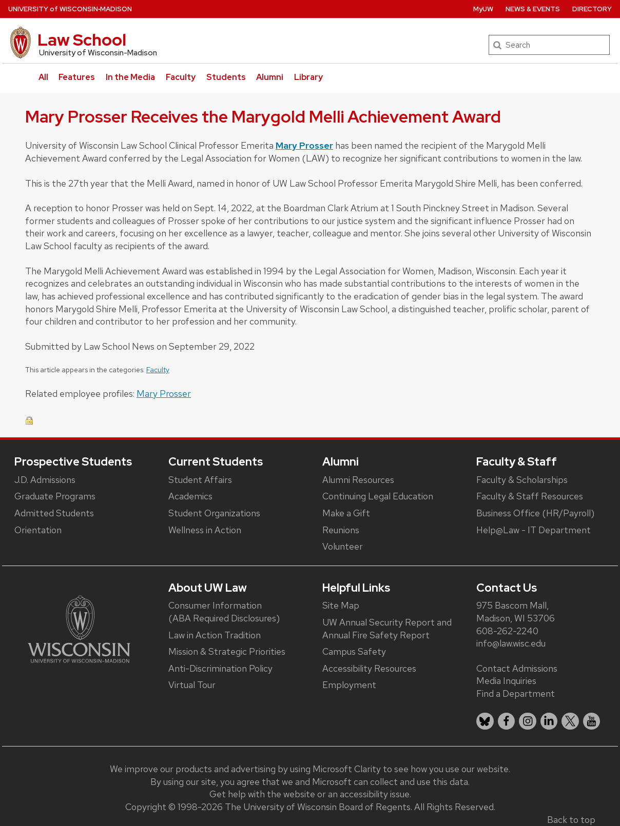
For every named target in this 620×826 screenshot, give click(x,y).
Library (308, 77)
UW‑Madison (70, 9)
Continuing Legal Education (377, 496)
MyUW (483, 9)
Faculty (181, 77)
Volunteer (342, 546)
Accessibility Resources (369, 668)
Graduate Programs (54, 496)
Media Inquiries (506, 681)
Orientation (38, 530)
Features (77, 77)
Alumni (269, 77)
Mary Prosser (304, 145)
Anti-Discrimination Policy (220, 668)
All (43, 77)
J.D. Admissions (44, 480)
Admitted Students (54, 513)
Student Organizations (214, 513)
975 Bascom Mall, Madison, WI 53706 (515, 611)
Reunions (340, 530)
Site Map (340, 605)
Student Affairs (200, 480)
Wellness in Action (204, 530)
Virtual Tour (192, 685)
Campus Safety (354, 651)
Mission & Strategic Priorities (226, 651)
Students (226, 77)
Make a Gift (346, 513)
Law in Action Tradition (214, 635)
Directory (592, 9)
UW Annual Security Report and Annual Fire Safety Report (387, 628)
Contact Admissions (516, 668)
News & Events (533, 9)
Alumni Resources (358, 480)
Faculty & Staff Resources (529, 496)
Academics (190, 496)
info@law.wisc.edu (511, 643)
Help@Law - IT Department (533, 530)
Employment (349, 685)
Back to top (571, 819)
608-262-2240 (507, 631)
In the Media (130, 77)
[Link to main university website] (79, 628)
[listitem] (485, 721)
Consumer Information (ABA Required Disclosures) (224, 611)
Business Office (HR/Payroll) (535, 513)
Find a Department (515, 693)
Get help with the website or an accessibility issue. (310, 794)
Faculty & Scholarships (522, 480)
